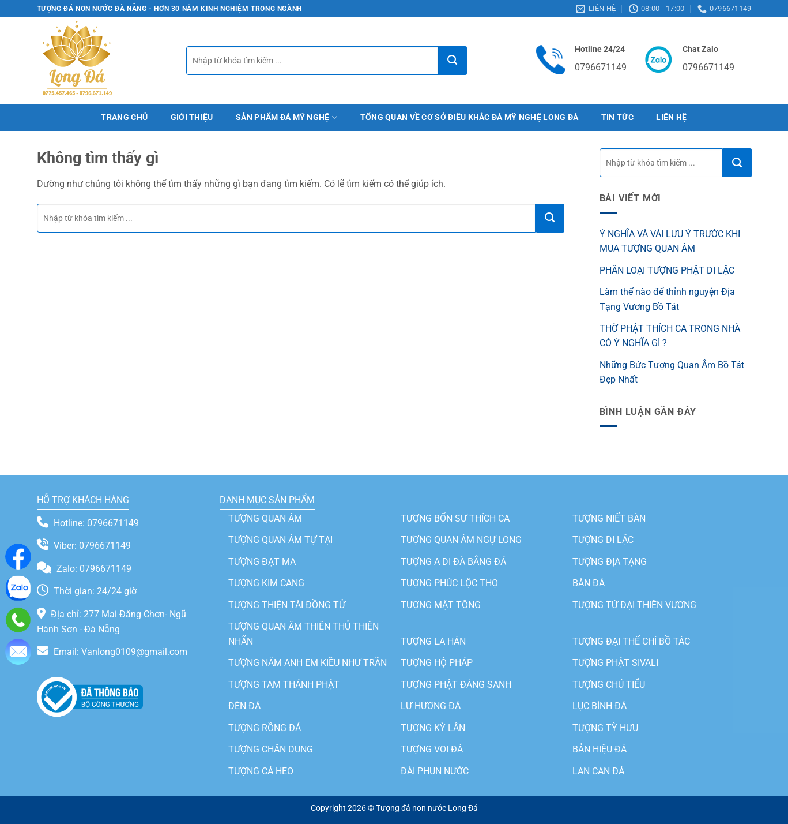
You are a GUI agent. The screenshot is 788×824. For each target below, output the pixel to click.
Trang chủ (124, 117)
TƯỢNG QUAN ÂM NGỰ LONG (461, 539)
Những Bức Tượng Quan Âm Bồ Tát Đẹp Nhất (672, 372)
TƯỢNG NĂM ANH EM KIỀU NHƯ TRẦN (307, 663)
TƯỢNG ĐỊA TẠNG (609, 561)
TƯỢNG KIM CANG (266, 583)
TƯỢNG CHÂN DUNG (270, 749)
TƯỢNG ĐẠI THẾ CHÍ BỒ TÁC (631, 641)
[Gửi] (452, 60)
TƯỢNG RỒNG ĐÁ (264, 728)
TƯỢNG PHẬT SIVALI (615, 663)
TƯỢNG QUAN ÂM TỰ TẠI (280, 539)
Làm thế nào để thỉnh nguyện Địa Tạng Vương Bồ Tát (667, 299)
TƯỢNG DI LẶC (603, 539)
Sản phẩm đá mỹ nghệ (286, 117)
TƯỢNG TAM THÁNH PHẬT (284, 684)
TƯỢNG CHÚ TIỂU (608, 684)
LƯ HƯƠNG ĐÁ (431, 706)
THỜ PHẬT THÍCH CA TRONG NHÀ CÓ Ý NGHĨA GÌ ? (670, 336)
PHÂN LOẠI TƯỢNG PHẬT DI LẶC (667, 270)
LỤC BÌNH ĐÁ (599, 706)
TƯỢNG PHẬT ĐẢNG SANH (456, 684)
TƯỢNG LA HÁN (433, 641)
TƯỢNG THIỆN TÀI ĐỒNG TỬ (286, 605)
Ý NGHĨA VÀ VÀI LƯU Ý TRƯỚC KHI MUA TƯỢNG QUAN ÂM (670, 241)
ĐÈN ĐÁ (244, 706)
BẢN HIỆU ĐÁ (599, 749)
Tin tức (617, 117)
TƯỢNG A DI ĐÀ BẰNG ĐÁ (453, 561)
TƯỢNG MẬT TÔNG (441, 605)
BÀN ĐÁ (588, 583)
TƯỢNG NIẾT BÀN (609, 518)
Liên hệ (671, 117)
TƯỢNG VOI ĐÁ (432, 749)
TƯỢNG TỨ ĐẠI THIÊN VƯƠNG (634, 605)
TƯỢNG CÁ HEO (260, 771)
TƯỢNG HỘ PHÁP (437, 663)
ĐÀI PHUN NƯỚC (435, 771)
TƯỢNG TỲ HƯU (605, 728)
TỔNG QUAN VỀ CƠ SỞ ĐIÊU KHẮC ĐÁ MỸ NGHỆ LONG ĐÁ (469, 117)
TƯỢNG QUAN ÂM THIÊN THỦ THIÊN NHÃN (303, 634)
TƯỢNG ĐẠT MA (262, 561)
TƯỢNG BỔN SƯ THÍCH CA (455, 518)
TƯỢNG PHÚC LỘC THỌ (449, 583)
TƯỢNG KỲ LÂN (433, 728)
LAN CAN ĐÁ (598, 771)
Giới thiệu (192, 117)
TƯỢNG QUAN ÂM (265, 518)
